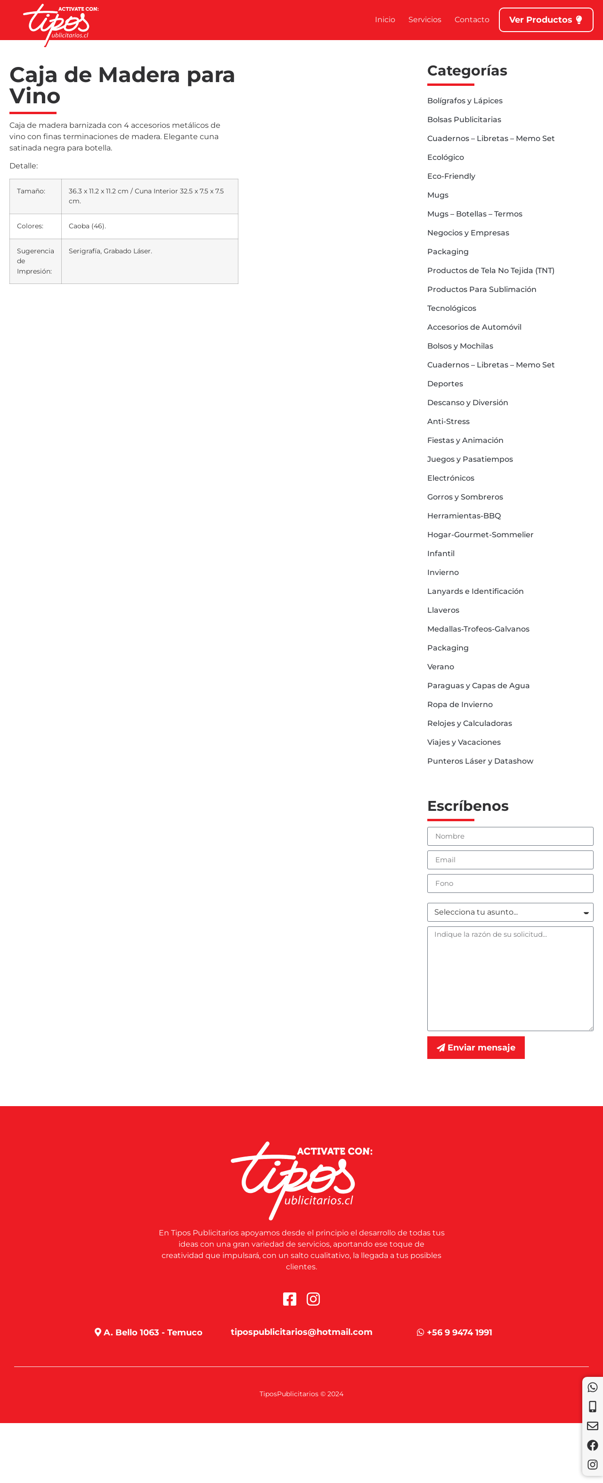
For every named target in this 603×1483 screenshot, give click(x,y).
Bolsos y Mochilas (460, 346)
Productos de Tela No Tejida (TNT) (490, 270)
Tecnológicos (451, 308)
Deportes (445, 383)
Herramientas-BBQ (464, 515)
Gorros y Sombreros (465, 496)
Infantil (441, 553)
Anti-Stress (448, 421)
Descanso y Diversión (467, 402)
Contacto (472, 19)
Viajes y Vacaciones (464, 742)
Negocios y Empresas (468, 232)
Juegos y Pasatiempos (470, 459)
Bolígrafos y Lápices (465, 100)
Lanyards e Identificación (475, 591)
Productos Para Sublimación (482, 289)
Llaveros (443, 610)
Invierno (443, 572)
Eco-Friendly (451, 176)
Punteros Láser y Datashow (480, 761)
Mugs (437, 195)
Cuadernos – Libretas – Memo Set (491, 138)
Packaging (448, 251)
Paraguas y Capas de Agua (478, 685)
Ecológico (445, 157)
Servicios (424, 19)
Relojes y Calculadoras (469, 723)
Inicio (385, 19)
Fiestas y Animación (465, 440)
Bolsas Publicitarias (464, 119)
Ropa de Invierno (460, 704)
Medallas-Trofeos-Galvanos (478, 629)
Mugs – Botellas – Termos (474, 213)
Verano (440, 666)
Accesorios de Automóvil (474, 327)
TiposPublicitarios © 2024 (301, 1394)
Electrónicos (450, 478)
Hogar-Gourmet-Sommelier (480, 534)
